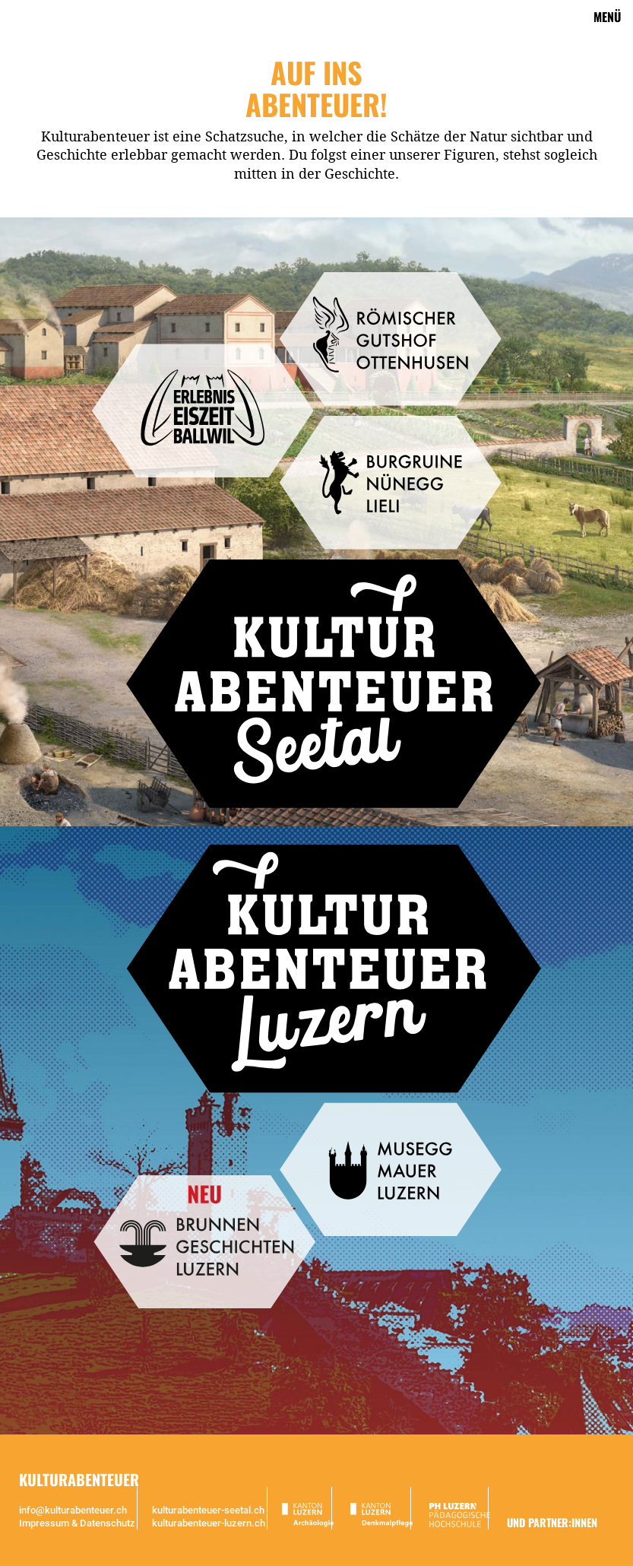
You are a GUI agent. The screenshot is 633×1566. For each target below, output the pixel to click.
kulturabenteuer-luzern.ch (208, 1523)
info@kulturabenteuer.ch (73, 1510)
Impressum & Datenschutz (77, 1523)
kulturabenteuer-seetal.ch (208, 1510)
